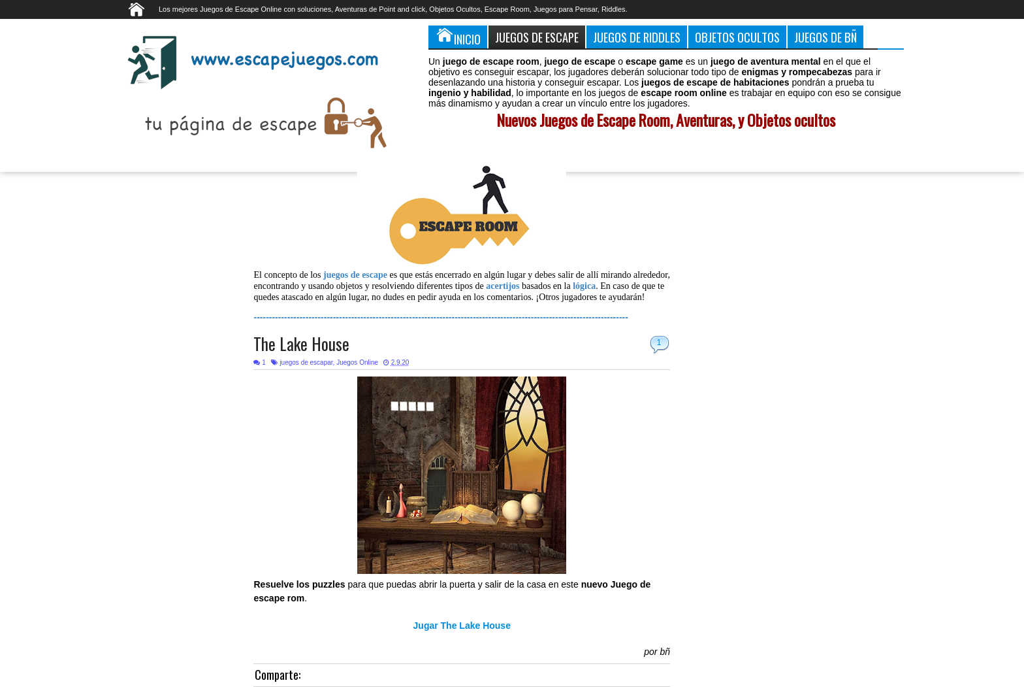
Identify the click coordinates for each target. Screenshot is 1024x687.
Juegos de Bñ (825, 37)
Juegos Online (357, 362)
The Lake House (301, 343)
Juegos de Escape (537, 37)
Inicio (458, 36)
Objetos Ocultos (737, 37)
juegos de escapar (306, 362)
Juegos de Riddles (636, 37)
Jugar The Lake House (462, 625)
